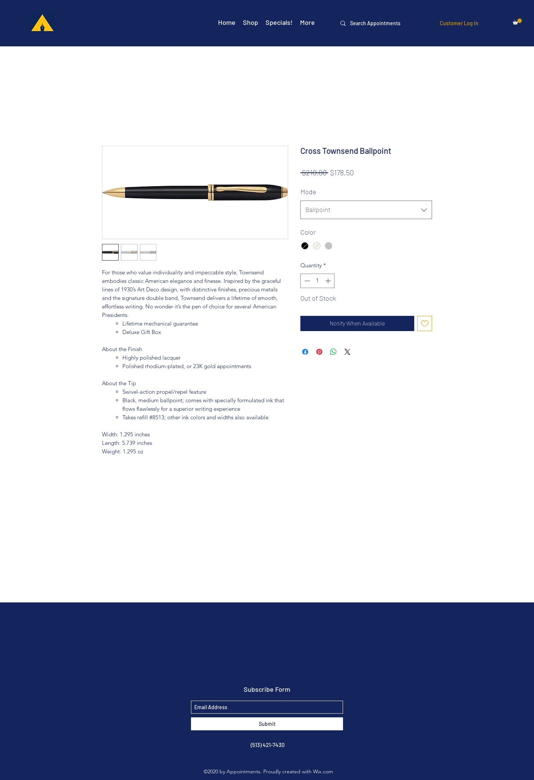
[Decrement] (306, 281)
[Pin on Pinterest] (319, 351)
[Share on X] (347, 351)
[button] (517, 21)
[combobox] (366, 210)
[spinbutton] (318, 281)
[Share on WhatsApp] (333, 351)
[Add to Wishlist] (424, 323)
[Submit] (267, 723)
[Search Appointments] (380, 23)
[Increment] (329, 281)
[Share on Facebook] (305, 351)
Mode (308, 192)
